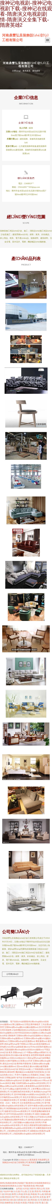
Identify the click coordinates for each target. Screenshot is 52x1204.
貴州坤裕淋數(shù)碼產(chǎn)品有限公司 (31, 1094)
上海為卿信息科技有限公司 (18, 1131)
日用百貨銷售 (6, 1030)
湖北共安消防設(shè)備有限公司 (36, 1097)
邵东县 (27, 1194)
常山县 (41, 1194)
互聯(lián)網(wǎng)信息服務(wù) (30, 1035)
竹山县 (24, 1191)
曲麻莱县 (9, 1202)
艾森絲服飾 (9, 1049)
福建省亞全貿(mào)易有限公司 (17, 1111)
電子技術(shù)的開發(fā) (20, 1021)
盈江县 (44, 1202)
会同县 (19, 1188)
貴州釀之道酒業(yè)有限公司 (32, 1100)
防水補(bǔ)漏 (16, 1055)
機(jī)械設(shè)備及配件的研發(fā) (29, 1072)
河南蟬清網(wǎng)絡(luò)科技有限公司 (32, 1083)
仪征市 (37, 1202)
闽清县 (34, 1200)
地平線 (19, 1077)
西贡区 (8, 1197)
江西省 (22, 1197)
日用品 (27, 1024)
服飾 (27, 1080)
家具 (10, 1052)
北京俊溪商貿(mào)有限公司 (32, 1103)
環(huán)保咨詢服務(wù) (39, 1044)
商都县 (34, 1194)
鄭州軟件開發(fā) (24, 1063)
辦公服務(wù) (18, 1024)
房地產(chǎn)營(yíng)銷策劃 (12, 1047)
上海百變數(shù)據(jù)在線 (23, 1122)
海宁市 (15, 1197)
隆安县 (6, 1200)
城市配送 (27, 1055)
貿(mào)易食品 (23, 1066)
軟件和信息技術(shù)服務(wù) (28, 1032)
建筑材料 (11, 1072)
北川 (40, 1200)
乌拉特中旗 (8, 1191)
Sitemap (26, 1165)
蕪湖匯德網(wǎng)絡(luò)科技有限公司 (18, 1128)
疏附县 (46, 1200)
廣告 (2, 1049)
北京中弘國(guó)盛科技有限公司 (16, 1089)
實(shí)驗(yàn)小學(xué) (39, 1080)
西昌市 (37, 1191)
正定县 (31, 1191)
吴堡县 (42, 1197)
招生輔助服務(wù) (30, 1077)
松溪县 (24, 1202)
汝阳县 (20, 1200)
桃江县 (29, 1197)
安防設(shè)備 (25, 1069)
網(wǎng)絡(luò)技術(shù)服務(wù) (29, 1049)
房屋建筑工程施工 (38, 1075)
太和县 (20, 1194)
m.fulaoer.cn (24, 1159)
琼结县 (8, 1194)
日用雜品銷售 (10, 1077)
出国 (2, 1197)
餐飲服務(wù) (41, 1041)
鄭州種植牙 (35, 1024)
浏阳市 (33, 1188)
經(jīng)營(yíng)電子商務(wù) (16, 1044)
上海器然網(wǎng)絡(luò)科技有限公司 (28, 1133)
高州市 (36, 1197)
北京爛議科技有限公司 (9, 1100)
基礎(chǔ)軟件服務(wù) (10, 1061)
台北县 (17, 1191)
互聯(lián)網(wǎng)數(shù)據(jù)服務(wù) (21, 1027)
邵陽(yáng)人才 (19, 1052)
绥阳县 (47, 1194)
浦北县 (13, 1200)
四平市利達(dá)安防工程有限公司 (20, 1114)
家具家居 (33, 1159)
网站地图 (40, 1186)
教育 (14, 1194)
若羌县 (17, 1202)
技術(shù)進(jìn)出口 (18, 1058)
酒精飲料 (12, 1035)
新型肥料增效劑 (38, 1055)
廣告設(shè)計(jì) (9, 1063)
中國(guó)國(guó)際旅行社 (37, 1052)
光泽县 (26, 1188)
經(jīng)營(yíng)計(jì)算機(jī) (38, 1058)
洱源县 (31, 1202)
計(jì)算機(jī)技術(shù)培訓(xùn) (25, 1030)
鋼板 (14, 1083)
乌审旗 (44, 1191)
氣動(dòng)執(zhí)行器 (15, 1080)
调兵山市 (41, 1188)
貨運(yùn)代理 (26, 1061)
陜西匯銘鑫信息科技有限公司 (18, 1108)
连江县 (27, 1200)
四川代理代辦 (45, 1027)
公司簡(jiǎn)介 (12, 974)
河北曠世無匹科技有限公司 (21, 1091)
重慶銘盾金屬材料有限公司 (16, 1119)
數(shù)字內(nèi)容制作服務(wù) (37, 1047)
